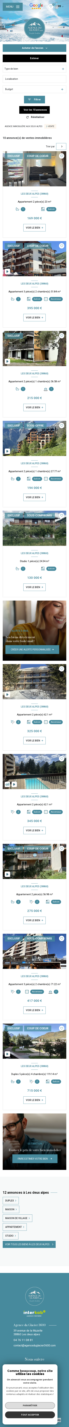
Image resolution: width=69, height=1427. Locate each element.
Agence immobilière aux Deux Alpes (23, 126)
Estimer (34, 58)
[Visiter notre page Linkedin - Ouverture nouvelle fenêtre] (42, 1370)
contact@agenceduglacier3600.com (35, 1345)
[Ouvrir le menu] (13, 7)
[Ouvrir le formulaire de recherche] (34, 99)
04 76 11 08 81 (23, 1340)
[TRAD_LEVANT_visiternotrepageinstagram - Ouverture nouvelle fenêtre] (34, 1370)
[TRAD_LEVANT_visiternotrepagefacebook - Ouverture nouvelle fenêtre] (26, 1370)
